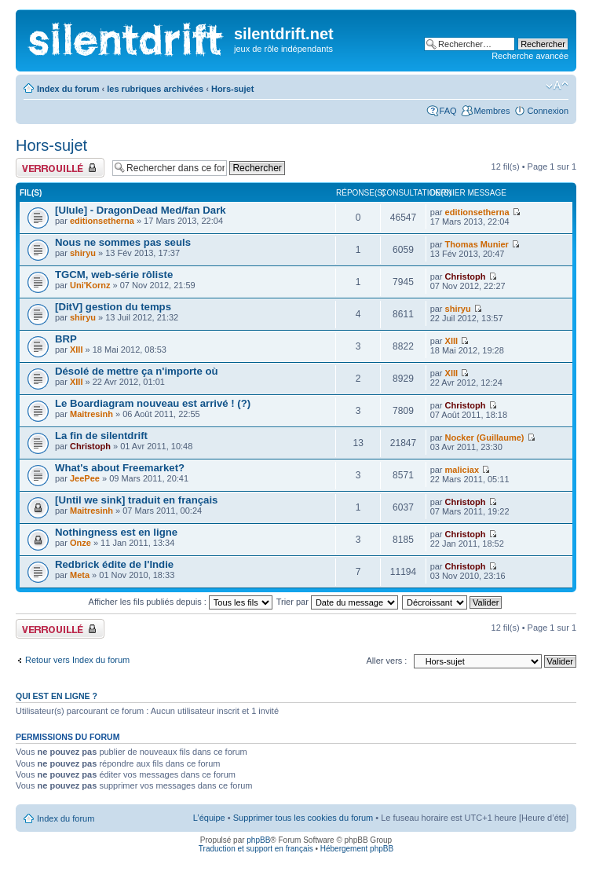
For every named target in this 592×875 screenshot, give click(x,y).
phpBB (258, 840)
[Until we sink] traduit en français (136, 500)
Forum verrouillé (60, 168)
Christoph (465, 276)
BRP (66, 339)
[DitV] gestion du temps (113, 307)
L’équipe (209, 817)
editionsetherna (102, 220)
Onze (80, 542)
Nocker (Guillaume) (484, 437)
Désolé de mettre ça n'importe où (136, 371)
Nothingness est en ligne (116, 532)
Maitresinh (91, 414)
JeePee (85, 478)
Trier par (337, 601)
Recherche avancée (530, 55)
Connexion (547, 110)
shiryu (83, 253)
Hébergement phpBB (356, 848)
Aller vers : (386, 660)
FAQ (448, 110)
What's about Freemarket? (120, 468)
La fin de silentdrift (101, 435)
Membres (492, 110)
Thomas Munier (477, 244)
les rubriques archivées (155, 88)
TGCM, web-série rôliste (114, 274)
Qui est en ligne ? (56, 696)
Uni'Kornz (90, 285)
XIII (76, 349)
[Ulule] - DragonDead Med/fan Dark (140, 210)
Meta (80, 575)
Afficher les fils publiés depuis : (180, 601)
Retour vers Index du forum (77, 659)
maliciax (462, 469)
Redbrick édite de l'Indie (114, 564)
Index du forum (68, 88)
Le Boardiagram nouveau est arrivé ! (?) (152, 403)
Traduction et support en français (256, 848)
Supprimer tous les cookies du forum (303, 817)
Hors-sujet (232, 88)
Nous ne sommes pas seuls (123, 242)
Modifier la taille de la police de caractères (557, 86)
